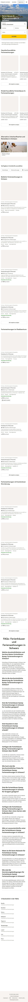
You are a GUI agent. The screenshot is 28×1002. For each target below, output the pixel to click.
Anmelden (14, 2)
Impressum (5, 997)
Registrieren (21, 2)
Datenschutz (14, 997)
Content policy (22, 997)
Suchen (14, 36)
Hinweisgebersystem (14, 999)
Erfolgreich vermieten (5, 2)
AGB (10, 997)
